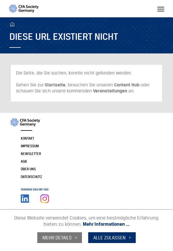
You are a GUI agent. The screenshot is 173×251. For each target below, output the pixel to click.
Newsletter (31, 154)
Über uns (28, 169)
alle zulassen (109, 237)
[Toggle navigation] (160, 9)
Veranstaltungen (110, 91)
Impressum (30, 146)
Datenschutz (31, 177)
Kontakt (27, 138)
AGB (24, 161)
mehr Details (57, 237)
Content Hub (126, 85)
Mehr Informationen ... (106, 224)
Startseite (55, 85)
